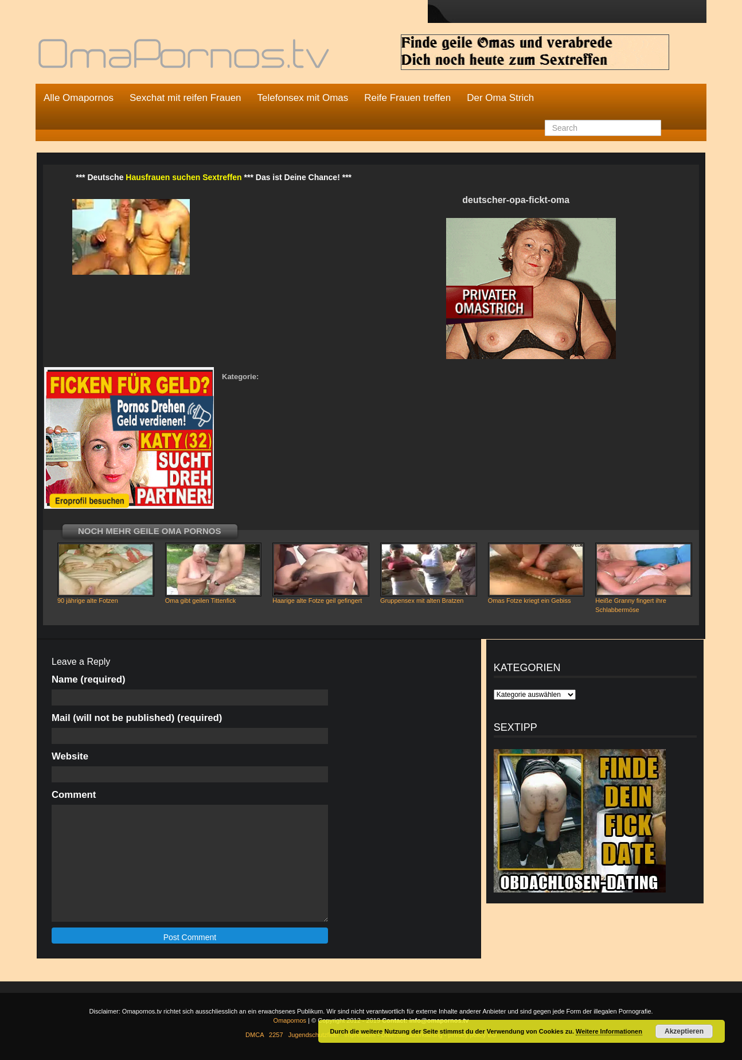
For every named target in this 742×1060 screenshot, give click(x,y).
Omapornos (290, 1020)
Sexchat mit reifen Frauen (185, 97)
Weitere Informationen (609, 1031)
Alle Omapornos (79, 97)
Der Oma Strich (500, 97)
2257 (276, 1034)
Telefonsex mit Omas (303, 97)
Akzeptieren (684, 1031)
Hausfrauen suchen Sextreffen (183, 177)
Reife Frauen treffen (407, 97)
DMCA (254, 1034)
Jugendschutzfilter (313, 1034)
